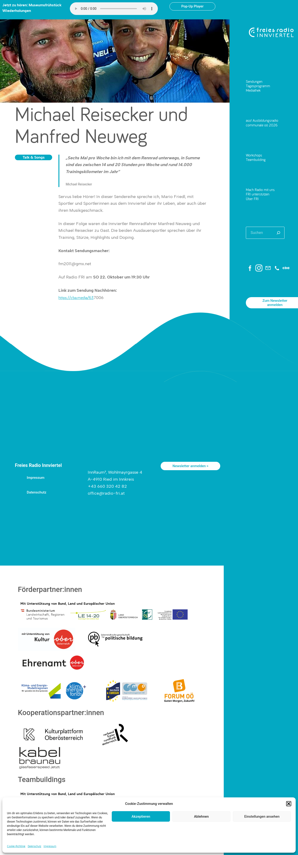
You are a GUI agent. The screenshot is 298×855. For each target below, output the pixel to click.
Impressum (50, 846)
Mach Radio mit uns (260, 189)
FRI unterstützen (257, 194)
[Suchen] (278, 232)
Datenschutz (34, 846)
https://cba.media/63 (76, 297)
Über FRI (252, 198)
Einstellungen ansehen (261, 816)
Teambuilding (256, 159)
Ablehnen (201, 816)
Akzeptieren (141, 816)
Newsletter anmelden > (190, 466)
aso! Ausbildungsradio (262, 120)
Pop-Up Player (192, 6)
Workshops (254, 155)
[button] (288, 803)
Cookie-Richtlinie (16, 846)
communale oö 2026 (262, 125)
